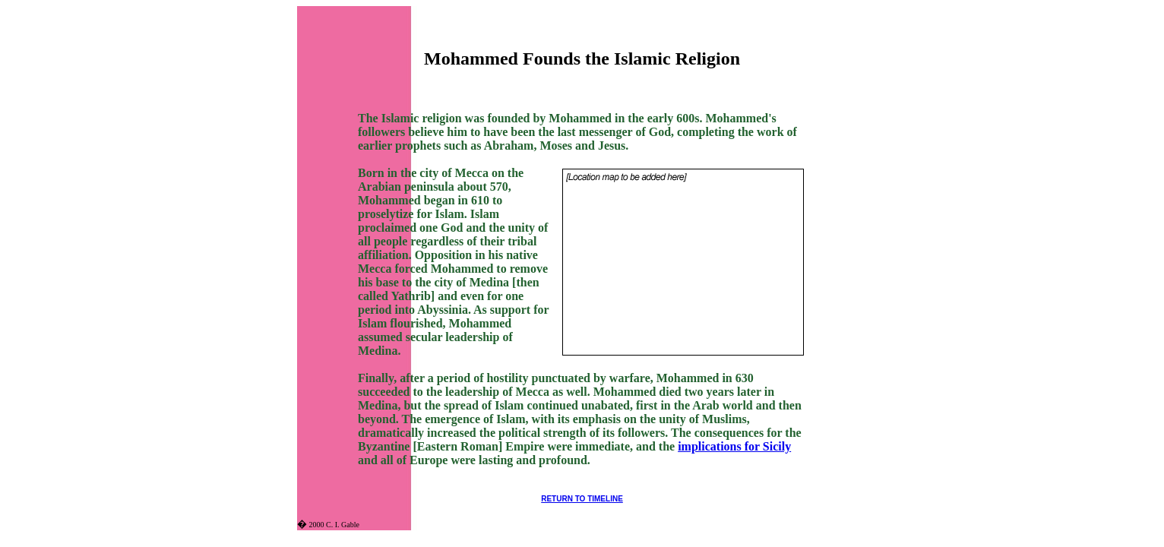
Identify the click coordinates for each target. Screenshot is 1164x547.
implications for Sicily (734, 446)
